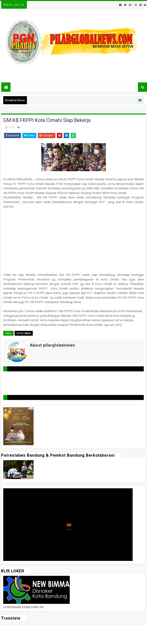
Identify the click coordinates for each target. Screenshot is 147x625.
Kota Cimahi (24, 333)
